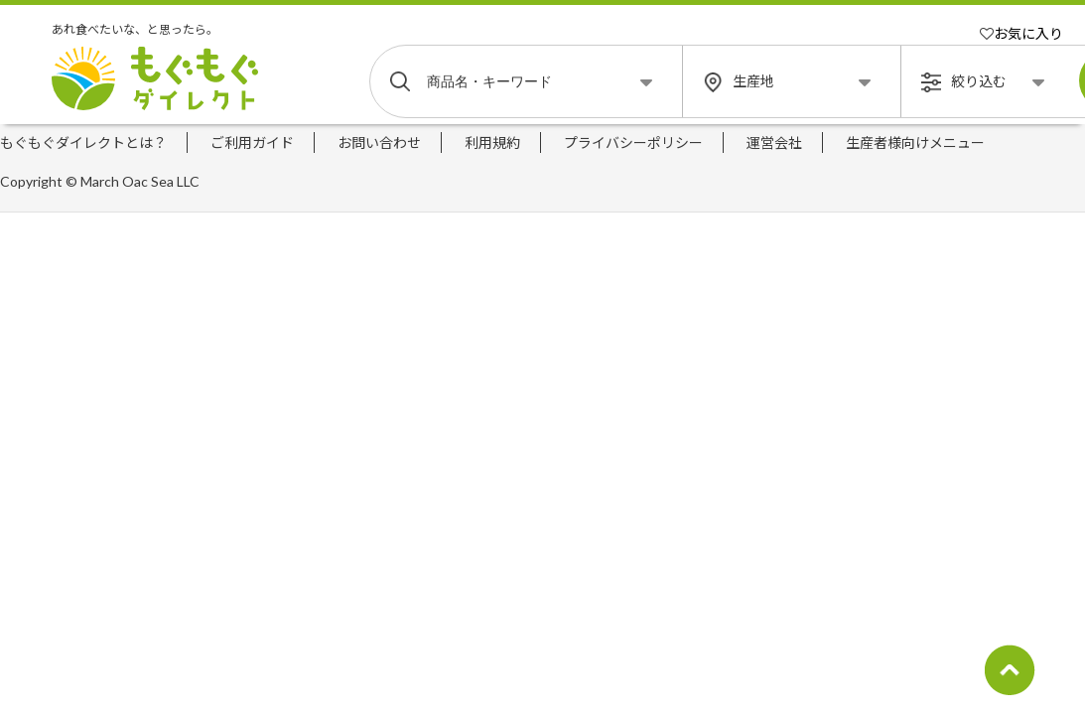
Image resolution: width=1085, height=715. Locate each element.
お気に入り (1021, 33)
